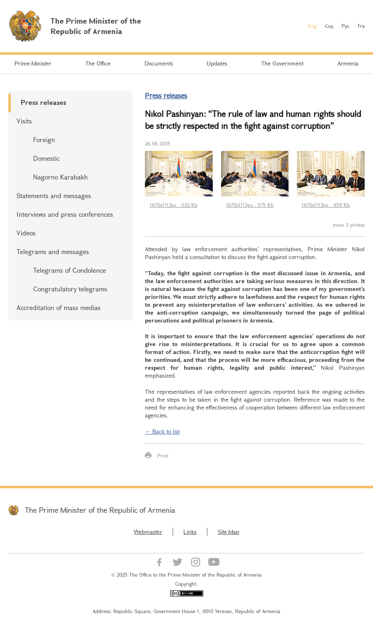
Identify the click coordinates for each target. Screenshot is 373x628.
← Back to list (162, 431)
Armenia (348, 63)
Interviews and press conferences (65, 214)
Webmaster (148, 532)
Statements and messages (54, 195)
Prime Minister (32, 63)
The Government (282, 63)
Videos (26, 232)
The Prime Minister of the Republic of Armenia (100, 510)
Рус (345, 25)
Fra (361, 25)
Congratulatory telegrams (70, 288)
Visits (24, 120)
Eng (312, 25)
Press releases (43, 102)
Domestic (46, 158)
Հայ (329, 25)
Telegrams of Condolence (69, 270)
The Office (98, 63)
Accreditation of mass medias (59, 307)
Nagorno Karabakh (60, 176)
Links (190, 532)
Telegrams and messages (53, 251)
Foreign (44, 139)
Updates (217, 63)
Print (162, 455)
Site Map (228, 532)
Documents (158, 63)
